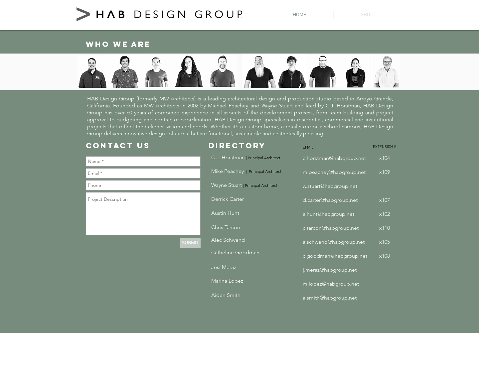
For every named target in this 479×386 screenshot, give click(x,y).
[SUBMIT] (190, 243)
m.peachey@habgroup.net (334, 172)
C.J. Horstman (228, 157)
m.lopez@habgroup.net (331, 284)
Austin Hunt (225, 213)
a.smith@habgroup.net (330, 298)
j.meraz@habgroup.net (330, 270)
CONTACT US (118, 145)
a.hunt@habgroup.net (328, 214)
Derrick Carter (227, 199)
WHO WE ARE (118, 44)
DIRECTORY (237, 145)
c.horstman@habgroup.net (334, 158)
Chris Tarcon (225, 227)
